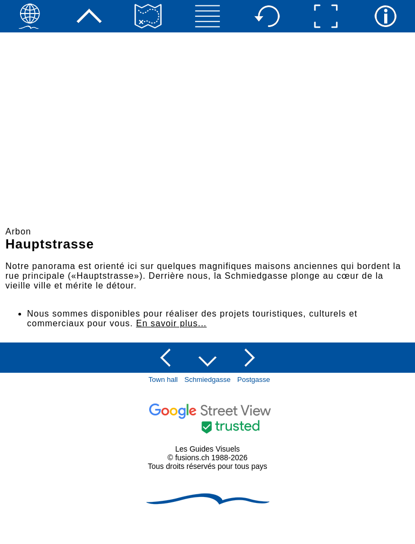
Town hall (163, 379)
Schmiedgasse (207, 379)
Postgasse (253, 379)
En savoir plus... (171, 323)
